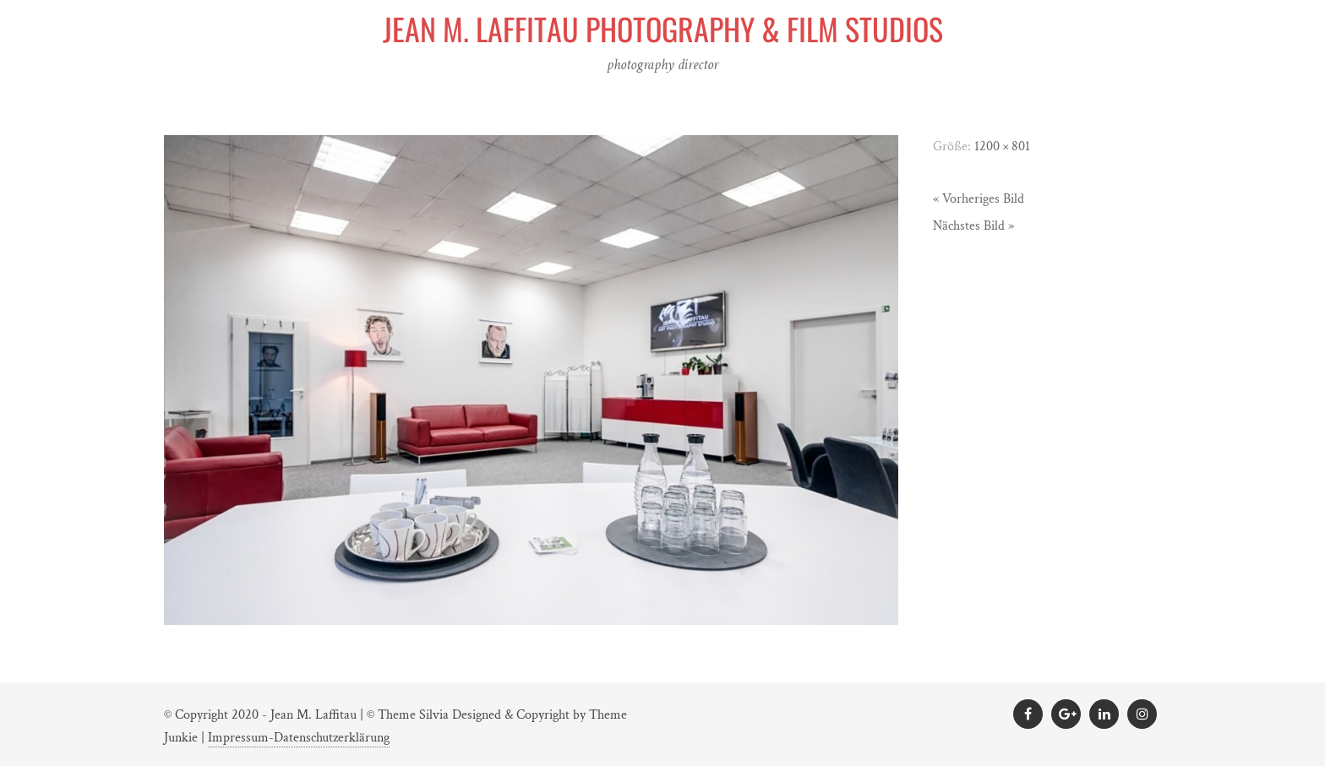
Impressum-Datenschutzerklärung (299, 738)
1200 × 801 (1002, 146)
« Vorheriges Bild (978, 199)
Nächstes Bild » (973, 226)
